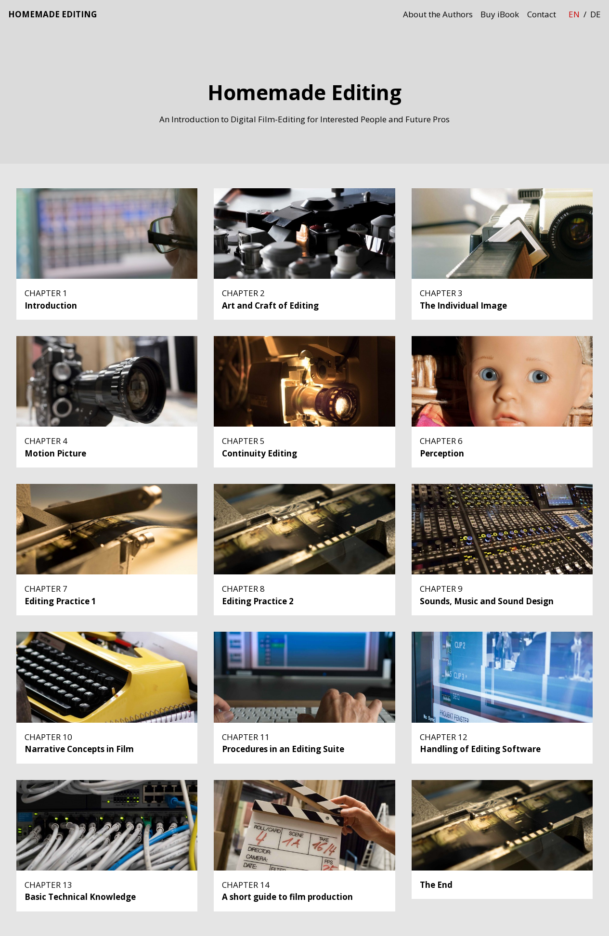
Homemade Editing (52, 14)
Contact (541, 14)
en (574, 14)
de (595, 14)
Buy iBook (499, 14)
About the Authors (438, 14)
